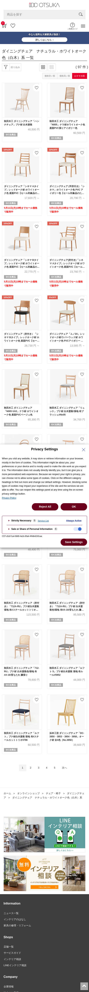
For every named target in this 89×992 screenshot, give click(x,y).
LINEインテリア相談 (15, 965)
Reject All (45, 506)
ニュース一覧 (11, 913)
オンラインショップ (28, 793)
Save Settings (74, 542)
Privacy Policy (9, 498)
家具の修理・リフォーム (17, 925)
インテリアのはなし (15, 919)
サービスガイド (12, 952)
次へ (64, 767)
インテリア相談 (12, 959)
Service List (43, 521)
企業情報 (9, 986)
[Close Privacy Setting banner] (83, 450)
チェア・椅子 (53, 793)
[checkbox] (77, 529)
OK (74, 506)
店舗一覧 (9, 946)
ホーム (7, 793)
